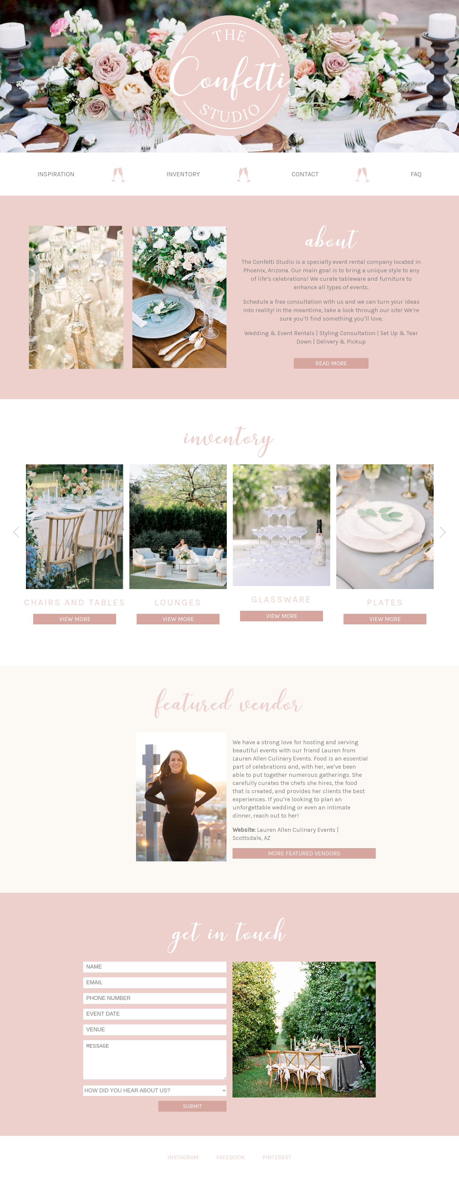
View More (74, 619)
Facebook (230, 1157)
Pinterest (276, 1157)
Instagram (183, 1157)
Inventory (183, 174)
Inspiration (55, 174)
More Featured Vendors (304, 853)
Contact (305, 174)
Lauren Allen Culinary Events (296, 829)
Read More (331, 363)
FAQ (416, 174)
